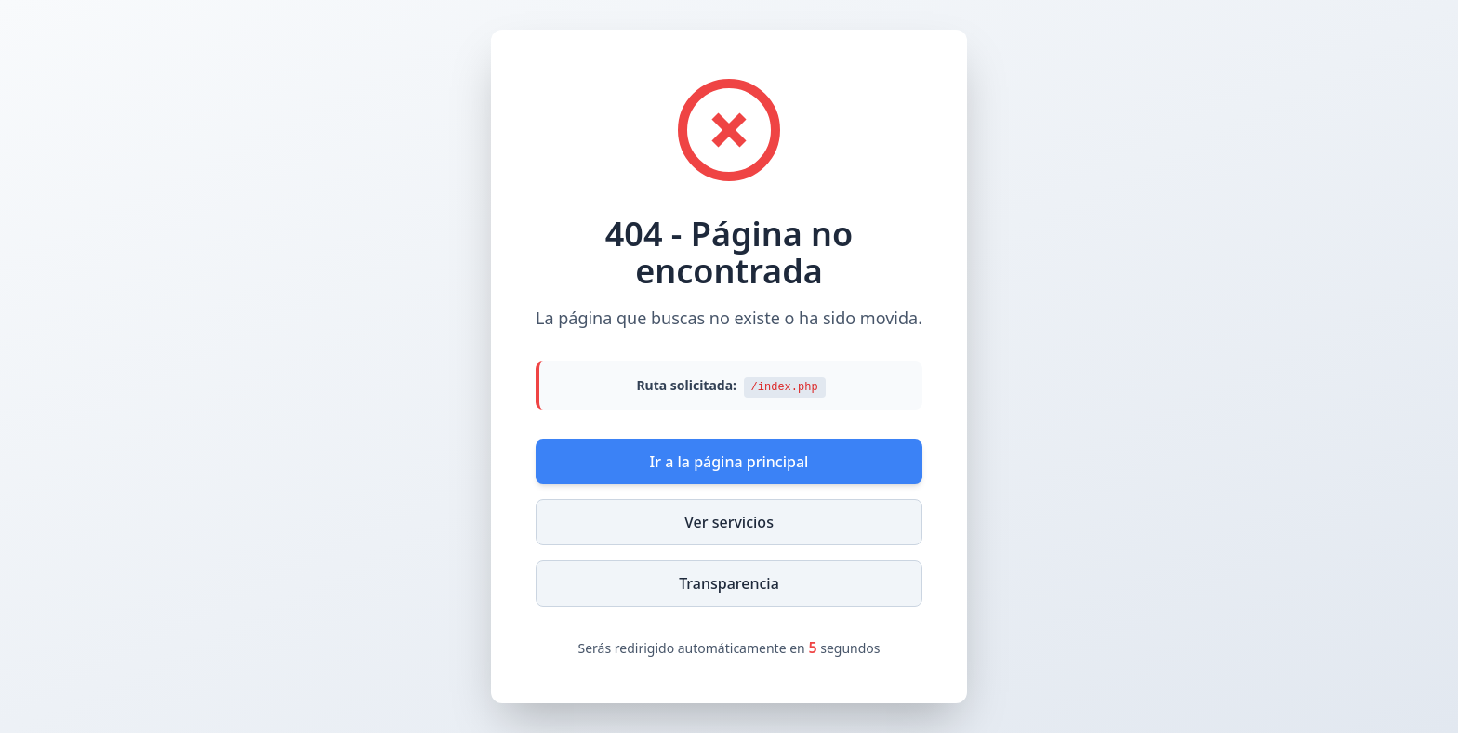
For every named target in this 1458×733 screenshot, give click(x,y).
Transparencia (729, 583)
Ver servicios (729, 522)
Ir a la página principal (729, 462)
